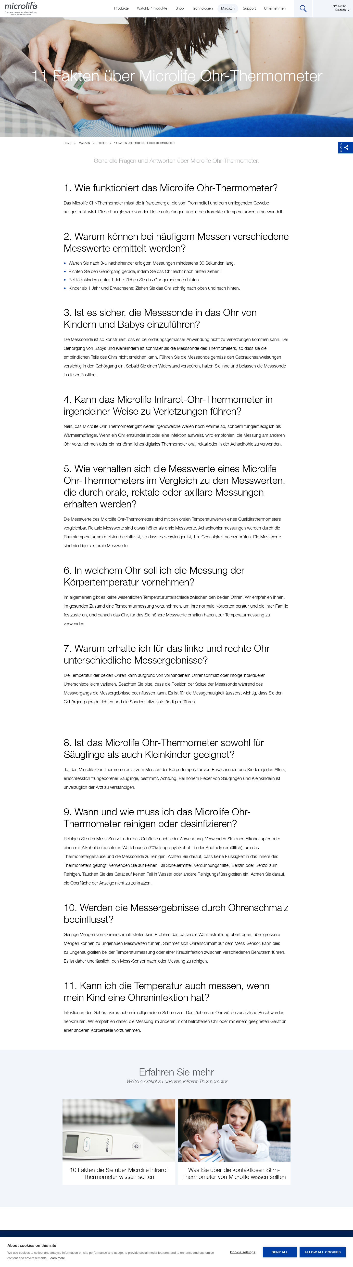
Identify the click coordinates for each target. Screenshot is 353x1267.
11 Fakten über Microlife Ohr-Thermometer (144, 143)
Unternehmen (275, 8)
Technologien (202, 8)
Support (249, 8)
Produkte (121, 8)
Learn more (57, 1258)
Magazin (228, 8)
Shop (180, 8)
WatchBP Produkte (152, 8)
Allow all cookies (322, 1252)
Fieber (102, 143)
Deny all (280, 1252)
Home (67, 143)
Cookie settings (242, 1252)
